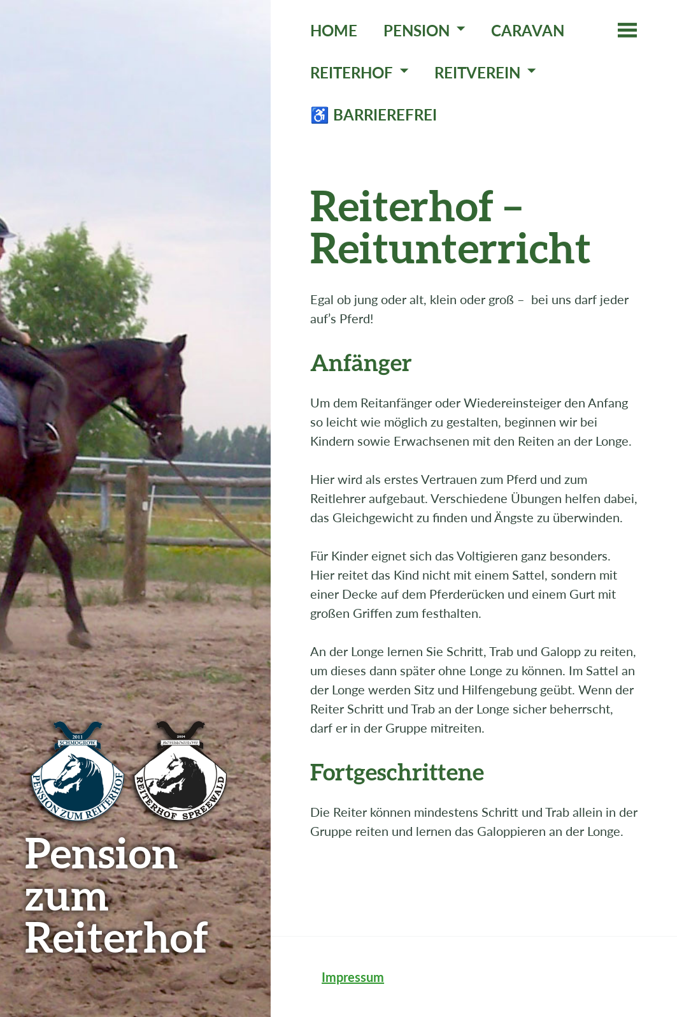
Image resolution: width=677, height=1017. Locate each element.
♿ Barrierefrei (373, 114)
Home (333, 30)
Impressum (353, 976)
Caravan (527, 30)
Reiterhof (351, 72)
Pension (416, 30)
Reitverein (477, 72)
